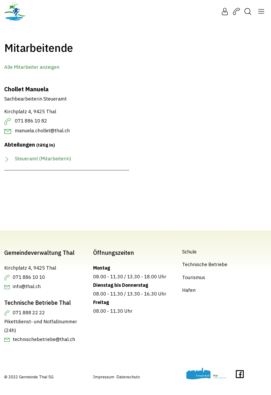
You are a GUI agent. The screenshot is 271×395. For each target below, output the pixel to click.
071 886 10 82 (31, 121)
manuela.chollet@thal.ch (42, 131)
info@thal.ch (27, 286)
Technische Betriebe (204, 264)
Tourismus (193, 277)
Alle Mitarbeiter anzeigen (32, 67)
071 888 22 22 (29, 313)
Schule (189, 252)
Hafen (189, 290)
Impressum (103, 376)
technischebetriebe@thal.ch (44, 339)
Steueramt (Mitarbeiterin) (43, 159)
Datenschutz (128, 376)
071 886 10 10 (29, 277)
